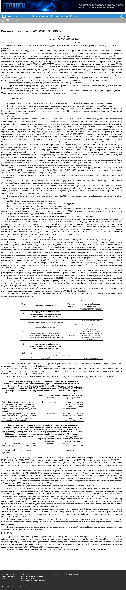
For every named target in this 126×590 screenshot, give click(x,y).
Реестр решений (61, 16)
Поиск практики (41, 16)
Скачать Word (15, 21)
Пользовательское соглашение (32, 576)
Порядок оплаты (27, 578)
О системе (24, 574)
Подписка (55, 574)
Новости (77, 16)
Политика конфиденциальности (33, 580)
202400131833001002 (47, 31)
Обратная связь (71, 574)
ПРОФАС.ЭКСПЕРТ (15, 16)
